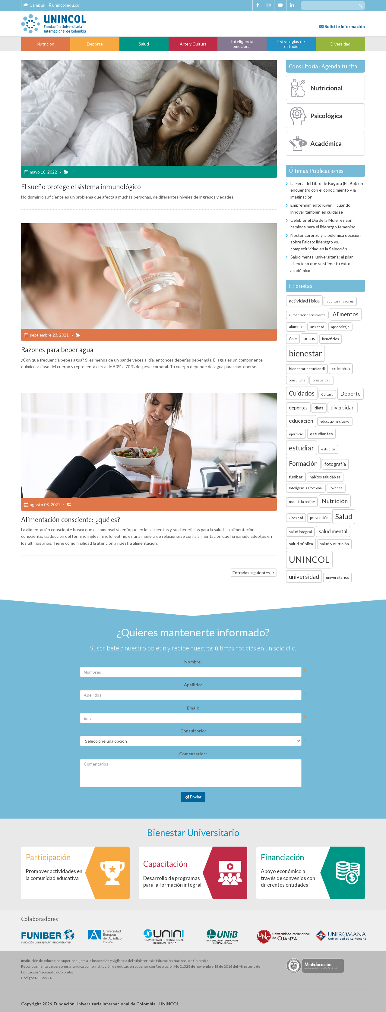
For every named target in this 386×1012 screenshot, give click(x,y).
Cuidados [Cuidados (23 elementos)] (302, 393)
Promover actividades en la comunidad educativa (54, 874)
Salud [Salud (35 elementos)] (343, 516)
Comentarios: (193, 753)
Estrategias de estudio (291, 44)
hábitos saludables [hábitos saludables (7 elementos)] (325, 477)
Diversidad (340, 43)
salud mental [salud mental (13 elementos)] (333, 531)
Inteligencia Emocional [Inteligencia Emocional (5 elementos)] (306, 488)
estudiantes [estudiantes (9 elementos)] (321, 433)
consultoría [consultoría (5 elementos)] (297, 380)
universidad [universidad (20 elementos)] (304, 576)
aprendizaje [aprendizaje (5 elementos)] (340, 327)
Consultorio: (193, 730)
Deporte (95, 43)
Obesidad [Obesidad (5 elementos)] (296, 518)
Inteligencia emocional (242, 44)
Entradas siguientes (251, 572)
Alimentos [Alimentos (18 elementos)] (346, 314)
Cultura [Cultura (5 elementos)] (327, 394)
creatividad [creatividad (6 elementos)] (321, 380)
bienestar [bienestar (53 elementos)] (305, 353)
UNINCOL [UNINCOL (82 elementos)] (309, 559)
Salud (144, 43)
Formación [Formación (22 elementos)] (303, 463)
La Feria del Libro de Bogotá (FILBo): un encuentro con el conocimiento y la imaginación (326, 190)
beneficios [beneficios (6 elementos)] (330, 339)
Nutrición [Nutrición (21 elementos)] (335, 500)
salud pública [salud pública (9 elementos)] (301, 543)
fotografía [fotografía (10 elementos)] (335, 464)
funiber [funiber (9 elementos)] (296, 476)
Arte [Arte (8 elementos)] (293, 338)
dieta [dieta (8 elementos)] (319, 408)
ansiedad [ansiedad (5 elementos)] (317, 327)
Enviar (193, 796)
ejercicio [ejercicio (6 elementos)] (296, 434)
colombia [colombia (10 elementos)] (341, 368)
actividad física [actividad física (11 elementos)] (304, 300)
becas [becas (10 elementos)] (309, 338)
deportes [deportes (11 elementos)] (298, 407)
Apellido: (193, 684)
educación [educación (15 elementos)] (301, 421)
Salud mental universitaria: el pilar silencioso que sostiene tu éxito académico (321, 263)
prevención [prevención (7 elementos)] (319, 517)
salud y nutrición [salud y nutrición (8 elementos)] (334, 543)
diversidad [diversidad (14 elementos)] (343, 407)
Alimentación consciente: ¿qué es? (70, 519)
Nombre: (193, 661)
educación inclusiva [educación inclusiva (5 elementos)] (335, 421)
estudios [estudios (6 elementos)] (328, 449)
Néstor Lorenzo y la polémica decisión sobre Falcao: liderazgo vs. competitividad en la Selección (325, 242)
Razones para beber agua (57, 350)
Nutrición (45, 43)
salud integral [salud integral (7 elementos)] (300, 532)
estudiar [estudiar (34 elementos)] (301, 447)
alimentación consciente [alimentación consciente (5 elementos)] (307, 315)
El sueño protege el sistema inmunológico (81, 187)
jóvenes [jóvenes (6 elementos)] (336, 488)
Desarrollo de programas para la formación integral (172, 881)
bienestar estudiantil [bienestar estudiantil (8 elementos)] (307, 368)
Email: (193, 707)
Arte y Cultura (193, 43)
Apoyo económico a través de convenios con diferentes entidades (288, 878)
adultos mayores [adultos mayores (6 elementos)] (340, 301)
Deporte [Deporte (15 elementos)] (350, 393)
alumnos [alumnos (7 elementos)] (296, 326)
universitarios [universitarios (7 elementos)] (337, 577)
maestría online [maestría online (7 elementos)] (302, 502)
